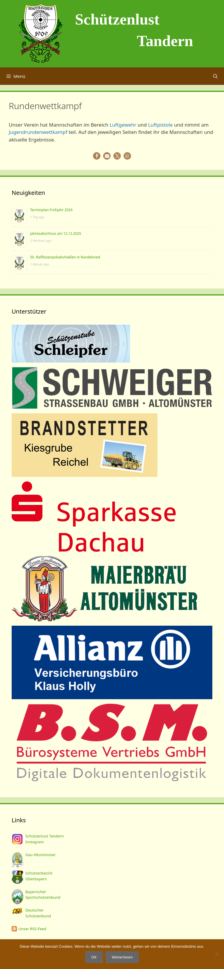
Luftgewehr (123, 124)
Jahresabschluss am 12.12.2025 (55, 233)
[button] (96, 156)
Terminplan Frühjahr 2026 (51, 209)
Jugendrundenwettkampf (38, 132)
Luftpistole (160, 124)
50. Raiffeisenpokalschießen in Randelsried (65, 257)
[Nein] (217, 954)
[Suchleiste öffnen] (215, 76)
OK (94, 957)
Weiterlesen (122, 957)
